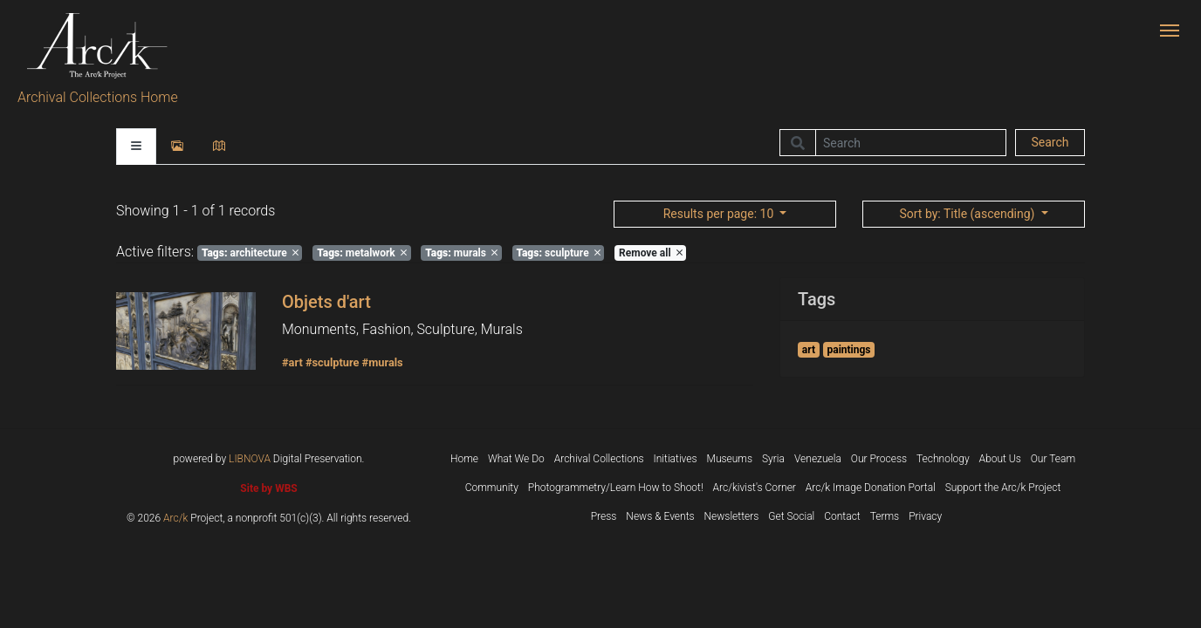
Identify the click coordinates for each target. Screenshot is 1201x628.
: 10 (720, 214)
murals (461, 253)
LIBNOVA (250, 459)
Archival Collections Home (97, 97)
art (808, 350)
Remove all (650, 253)
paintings (848, 350)
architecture (250, 253)
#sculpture (332, 362)
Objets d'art (326, 301)
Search (1049, 142)
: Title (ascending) (968, 214)
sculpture (558, 253)
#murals (382, 362)
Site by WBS (268, 488)
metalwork (362, 253)
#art (292, 362)
